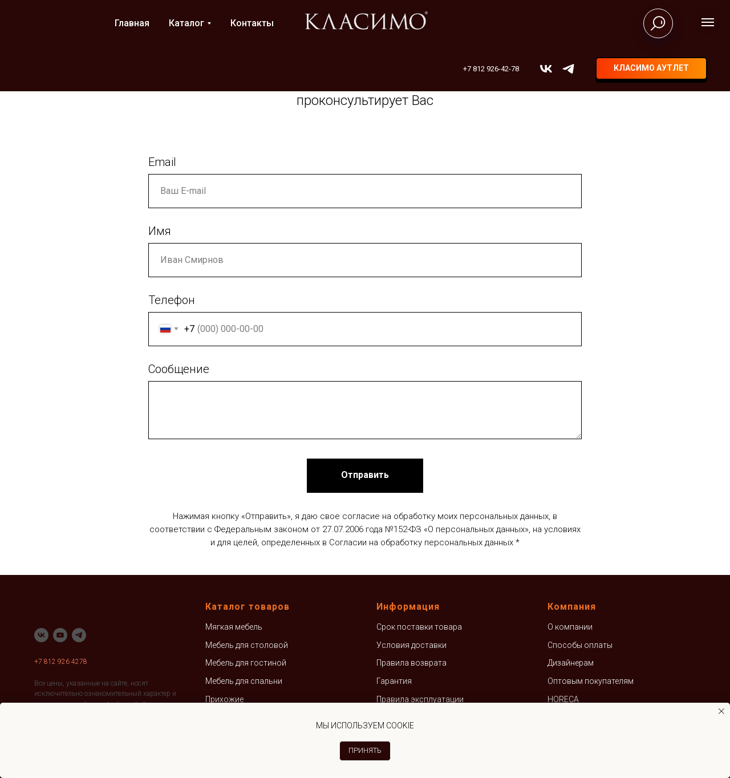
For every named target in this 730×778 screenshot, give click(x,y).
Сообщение (178, 369)
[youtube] (60, 635)
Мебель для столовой (246, 645)
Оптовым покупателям (591, 681)
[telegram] (568, 69)
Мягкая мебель (233, 626)
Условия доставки (411, 645)
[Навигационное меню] (707, 22)
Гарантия (394, 681)
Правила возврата (411, 662)
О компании (570, 626)
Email (162, 162)
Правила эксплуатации (420, 699)
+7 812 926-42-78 (491, 68)
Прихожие (224, 699)
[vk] (546, 69)
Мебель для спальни (243, 681)
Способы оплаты (580, 645)
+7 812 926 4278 (60, 662)
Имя (159, 231)
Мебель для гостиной (245, 662)
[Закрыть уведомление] (721, 711)
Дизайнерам (571, 662)
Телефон (171, 300)
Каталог (186, 23)
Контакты (252, 23)
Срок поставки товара (419, 626)
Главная (132, 23)
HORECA (563, 699)
